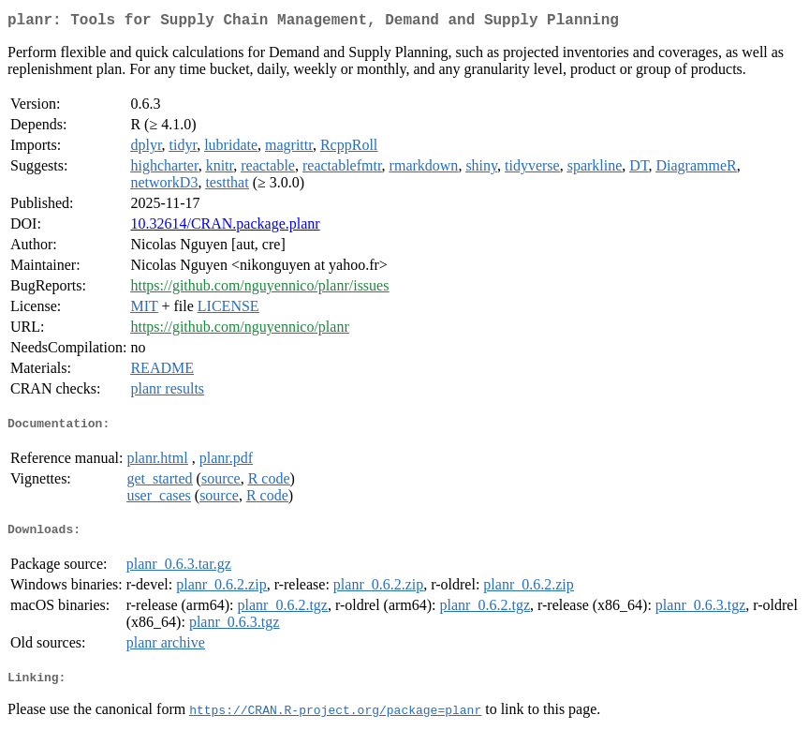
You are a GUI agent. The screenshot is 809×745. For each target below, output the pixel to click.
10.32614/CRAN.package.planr (224, 227)
